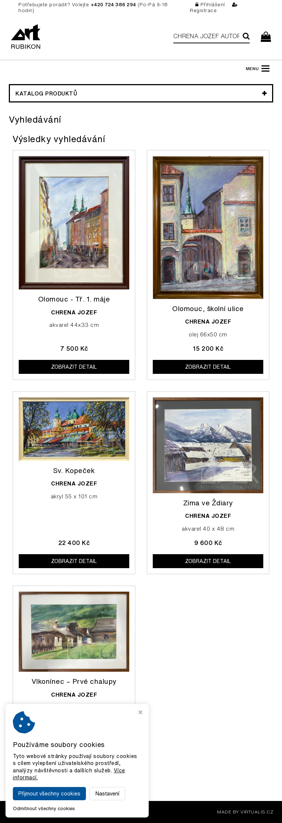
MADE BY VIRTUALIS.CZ (245, 811)
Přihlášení (210, 4)
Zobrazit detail (74, 366)
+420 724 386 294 (113, 4)
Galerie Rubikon (81, 811)
